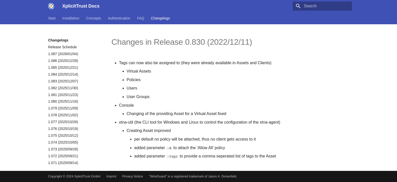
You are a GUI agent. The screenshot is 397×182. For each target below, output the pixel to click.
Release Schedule (62, 47)
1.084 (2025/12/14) (63, 74)
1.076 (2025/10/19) (63, 129)
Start (52, 18)
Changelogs (160, 18)
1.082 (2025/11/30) (63, 88)
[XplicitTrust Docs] (51, 6)
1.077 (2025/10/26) (63, 122)
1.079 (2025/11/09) (63, 108)
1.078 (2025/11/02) (63, 115)
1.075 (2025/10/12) (63, 135)
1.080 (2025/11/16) (63, 101)
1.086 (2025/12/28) (63, 61)
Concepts (93, 18)
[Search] (322, 6)
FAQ (140, 18)
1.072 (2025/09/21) (63, 156)
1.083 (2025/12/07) (63, 81)
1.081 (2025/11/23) (63, 95)
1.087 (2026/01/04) (63, 54)
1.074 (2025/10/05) (63, 142)
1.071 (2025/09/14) (63, 163)
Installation (70, 18)
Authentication (119, 18)
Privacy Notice (132, 176)
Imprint (111, 176)
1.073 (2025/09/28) (63, 149)
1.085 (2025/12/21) (63, 67)
